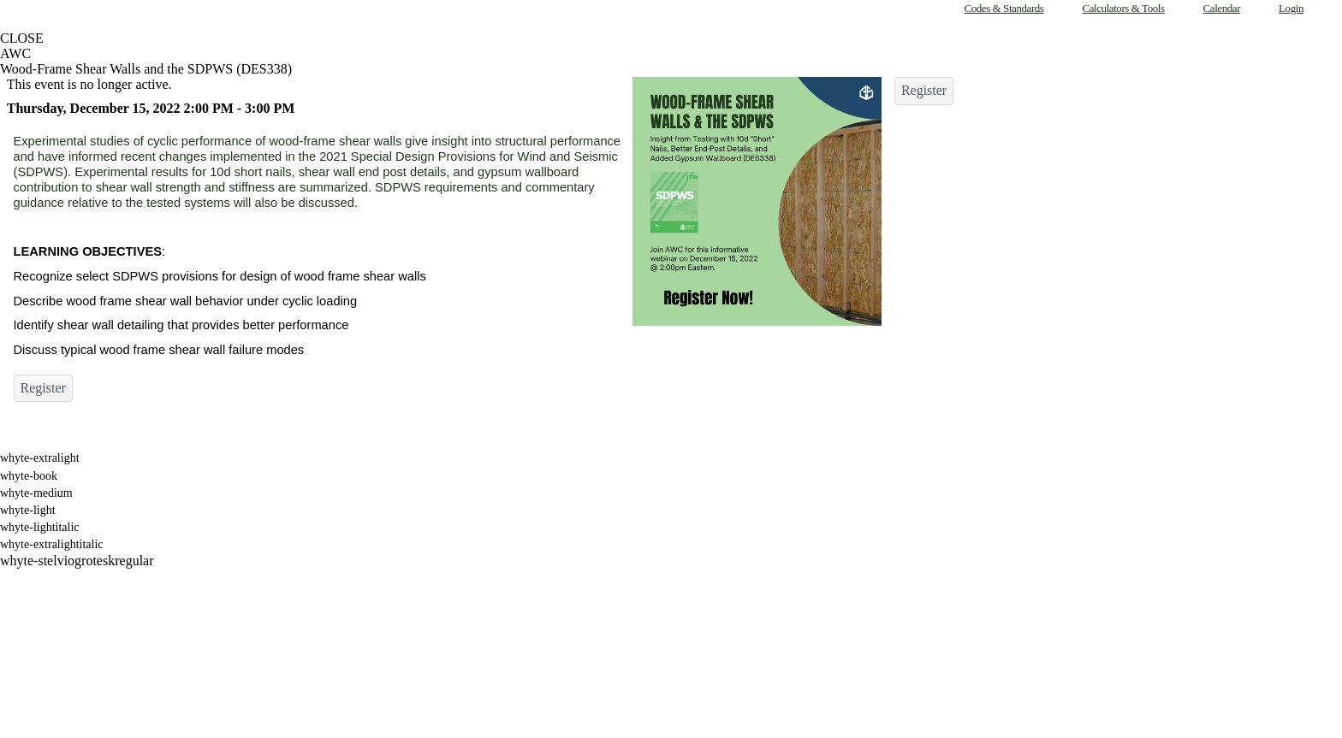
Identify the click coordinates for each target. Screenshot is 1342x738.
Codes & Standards (1003, 8)
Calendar (1221, 8)
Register (43, 388)
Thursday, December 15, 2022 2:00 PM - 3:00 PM (151, 108)
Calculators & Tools (1123, 8)
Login (1291, 8)
